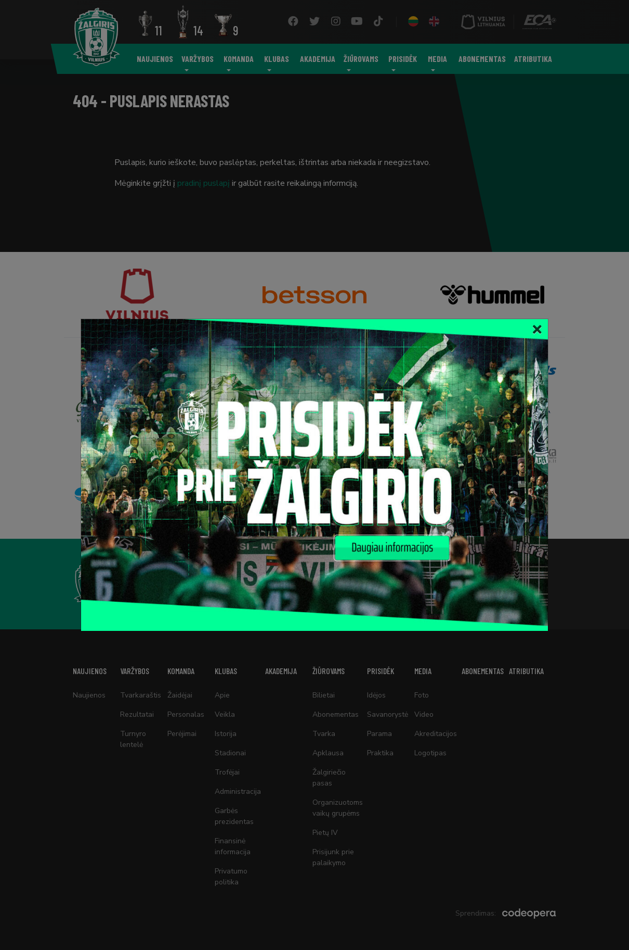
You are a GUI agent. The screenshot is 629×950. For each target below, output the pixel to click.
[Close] (537, 329)
